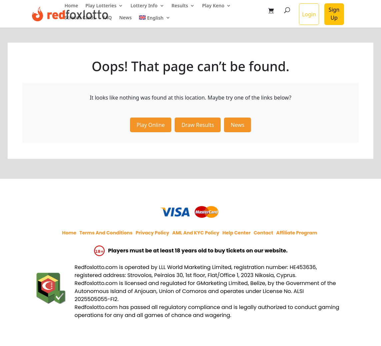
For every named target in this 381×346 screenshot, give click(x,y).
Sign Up (334, 13)
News (125, 18)
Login (309, 14)
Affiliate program (296, 232)
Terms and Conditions (105, 232)
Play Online (151, 125)
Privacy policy (152, 232)
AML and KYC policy (195, 232)
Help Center (236, 232)
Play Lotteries (100, 6)
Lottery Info (143, 6)
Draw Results (197, 125)
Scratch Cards (80, 18)
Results (180, 6)
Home (71, 6)
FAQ (107, 18)
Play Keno (213, 6)
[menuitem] (154, 21)
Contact (263, 232)
